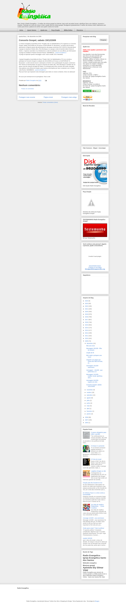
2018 (86, 317)
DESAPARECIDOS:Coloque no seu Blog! (95, 266)
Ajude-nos (43, 30)
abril (88, 408)
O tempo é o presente (97, 446)
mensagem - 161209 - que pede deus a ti (94, 371)
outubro (89, 392)
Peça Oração (55, 30)
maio (88, 406)
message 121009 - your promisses (93, 518)
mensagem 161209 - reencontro (92, 366)
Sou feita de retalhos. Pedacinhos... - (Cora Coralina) (97, 506)
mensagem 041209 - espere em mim (92, 381)
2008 (86, 417)
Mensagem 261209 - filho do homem (94, 349)
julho (88, 400)
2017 (86, 319)
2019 (86, 314)
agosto (89, 398)
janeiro (89, 414)
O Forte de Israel (96, 459)
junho (88, 403)
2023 (86, 303)
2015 (86, 325)
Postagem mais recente (27, 97)
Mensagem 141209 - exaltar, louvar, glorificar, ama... (94, 376)
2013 (86, 330)
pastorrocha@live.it (60, 52)
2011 (86, 336)
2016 (86, 322)
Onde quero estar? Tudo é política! (93, 528)
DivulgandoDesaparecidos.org (95, 269)
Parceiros (80, 30)
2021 (86, 309)
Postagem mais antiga (69, 97)
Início (21, 30)
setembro (90, 395)
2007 (86, 420)
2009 (86, 341)
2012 (86, 333)
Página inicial (48, 97)
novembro (90, 390)
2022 (86, 306)
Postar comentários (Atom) (50, 102)
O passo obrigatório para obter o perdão (98, 433)
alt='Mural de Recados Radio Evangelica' (95, 125)
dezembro (90, 343)
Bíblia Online (68, 30)
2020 (86, 311)
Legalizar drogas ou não (98, 471)
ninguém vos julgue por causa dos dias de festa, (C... (94, 361)
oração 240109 (87, 538)
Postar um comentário (27, 88)
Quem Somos (31, 30)
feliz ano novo (90, 346)
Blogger (97, 601)
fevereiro (89, 411)
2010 (86, 338)
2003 (86, 422)
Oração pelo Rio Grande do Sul (92, 483)
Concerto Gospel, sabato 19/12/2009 (94, 385)
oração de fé (90, 353)
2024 (86, 301)
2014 (86, 327)
